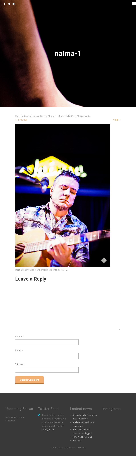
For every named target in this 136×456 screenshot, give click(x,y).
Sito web (19, 364)
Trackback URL (60, 269)
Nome (19, 336)
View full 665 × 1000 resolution (76, 115)
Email (19, 350)
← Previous (21, 119)
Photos (51, 115)
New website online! (82, 436)
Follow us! (77, 440)
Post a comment (23, 269)
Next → (117, 119)
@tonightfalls (48, 429)
